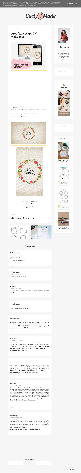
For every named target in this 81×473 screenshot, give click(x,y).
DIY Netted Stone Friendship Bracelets (64, 228)
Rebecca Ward (15, 253)
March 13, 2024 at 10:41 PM (16, 385)
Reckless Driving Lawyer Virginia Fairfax (25, 429)
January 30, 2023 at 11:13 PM (16, 362)
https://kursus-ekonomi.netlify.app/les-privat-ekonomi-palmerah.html (27, 371)
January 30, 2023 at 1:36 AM (16, 340)
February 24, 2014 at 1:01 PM (17, 274)
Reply (12, 262)
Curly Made (15, 272)
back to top (72, 468)
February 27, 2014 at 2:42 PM (16, 288)
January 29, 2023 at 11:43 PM (16, 320)
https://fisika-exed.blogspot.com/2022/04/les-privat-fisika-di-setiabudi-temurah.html (29, 348)
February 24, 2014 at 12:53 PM (16, 254)
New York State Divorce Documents (23, 400)
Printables (22, 28)
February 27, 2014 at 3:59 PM (17, 306)
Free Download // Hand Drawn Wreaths (63, 183)
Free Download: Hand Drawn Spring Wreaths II (63, 206)
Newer (39, 463)
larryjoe (13, 383)
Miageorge (14, 415)
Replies (12, 267)
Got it (76, 3)
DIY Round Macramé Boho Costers (63, 161)
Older (19, 463)
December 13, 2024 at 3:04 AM (16, 417)
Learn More (70, 3)
